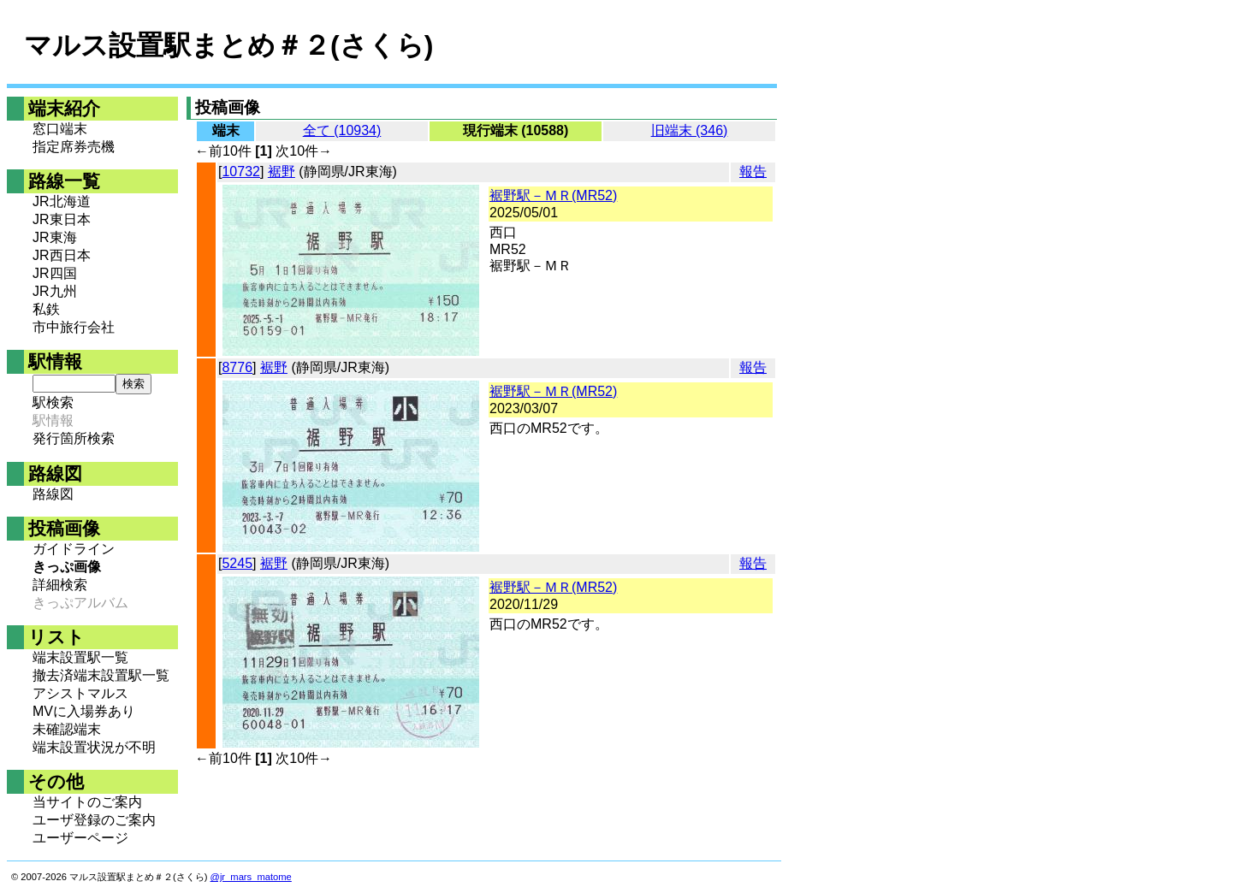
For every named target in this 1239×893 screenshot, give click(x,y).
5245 (237, 563)
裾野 (281, 171)
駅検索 (53, 402)
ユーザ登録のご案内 (94, 820)
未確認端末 (67, 729)
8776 (237, 367)
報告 (753, 171)
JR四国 (55, 273)
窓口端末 (60, 128)
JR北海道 (62, 201)
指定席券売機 (74, 146)
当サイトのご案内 (87, 802)
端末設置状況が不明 (94, 747)
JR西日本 (62, 255)
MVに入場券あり (84, 711)
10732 (241, 171)
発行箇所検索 (74, 438)
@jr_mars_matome (251, 877)
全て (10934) (342, 130)
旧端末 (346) (689, 130)
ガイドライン (74, 548)
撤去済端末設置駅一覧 (101, 675)
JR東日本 (62, 219)
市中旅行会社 (74, 327)
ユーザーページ (80, 838)
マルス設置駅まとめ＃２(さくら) (228, 45)
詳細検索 (60, 584)
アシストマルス (80, 693)
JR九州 (55, 291)
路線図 (53, 494)
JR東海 (55, 237)
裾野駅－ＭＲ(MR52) (553, 195)
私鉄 (46, 309)
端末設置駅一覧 (80, 657)
